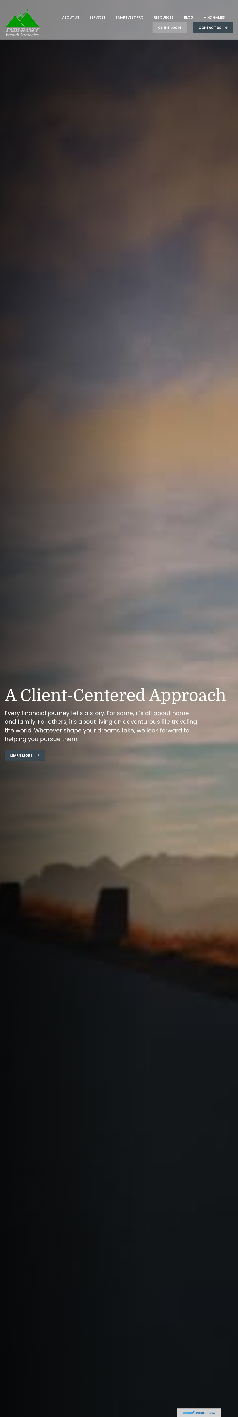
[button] (70, 11)
